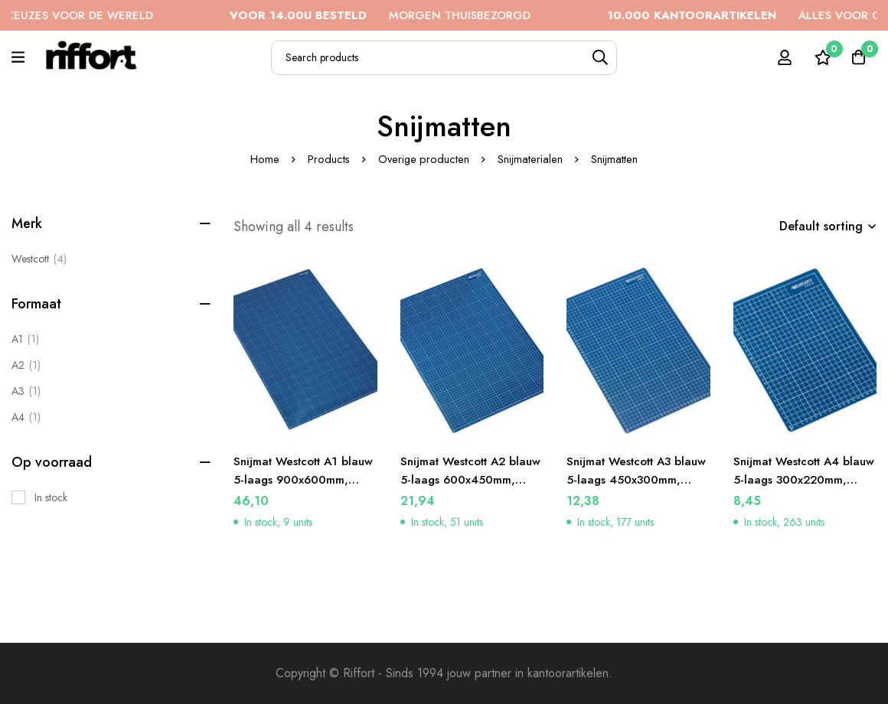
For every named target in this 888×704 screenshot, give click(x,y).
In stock (50, 497)
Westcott (39, 259)
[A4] (26, 417)
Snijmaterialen (531, 159)
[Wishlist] (818, 57)
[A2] (26, 365)
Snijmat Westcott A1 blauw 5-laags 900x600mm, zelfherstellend (290, 488)
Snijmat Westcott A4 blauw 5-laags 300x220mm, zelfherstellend (790, 488)
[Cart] (856, 57)
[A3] (26, 391)
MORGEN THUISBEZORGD (411, 15)
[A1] (25, 339)
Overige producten (424, 159)
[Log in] (780, 57)
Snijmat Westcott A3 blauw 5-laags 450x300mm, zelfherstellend (623, 488)
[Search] (600, 58)
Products (327, 159)
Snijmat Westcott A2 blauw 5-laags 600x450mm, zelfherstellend (457, 488)
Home (263, 159)
